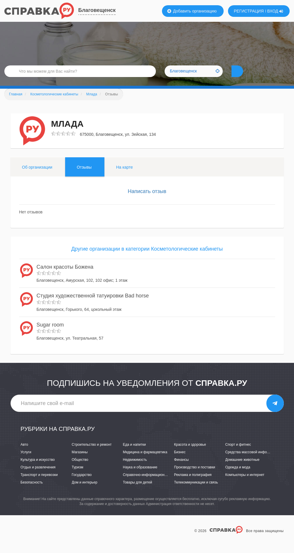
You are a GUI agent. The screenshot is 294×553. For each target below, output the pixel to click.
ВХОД (275, 11)
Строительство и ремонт (92, 453)
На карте (124, 176)
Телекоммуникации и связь (196, 491)
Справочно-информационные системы (154, 483)
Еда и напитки (134, 453)
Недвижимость (135, 468)
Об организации (37, 176)
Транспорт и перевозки (39, 483)
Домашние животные (242, 468)
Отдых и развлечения (38, 476)
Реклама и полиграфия (193, 483)
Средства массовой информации (252, 461)
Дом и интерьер (84, 491)
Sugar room (50, 333)
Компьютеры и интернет (245, 483)
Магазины (80, 461)
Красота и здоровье (190, 453)
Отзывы (84, 176)
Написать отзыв (147, 200)
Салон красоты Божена (65, 276)
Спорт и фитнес (238, 453)
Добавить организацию (192, 11)
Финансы (181, 468)
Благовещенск (97, 10)
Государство (82, 483)
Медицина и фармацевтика (145, 461)
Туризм (77, 476)
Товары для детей (137, 491)
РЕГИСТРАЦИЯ (249, 11)
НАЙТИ (247, 76)
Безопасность (32, 491)
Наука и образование (140, 476)
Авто (24, 453)
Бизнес (180, 461)
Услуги (26, 461)
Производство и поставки (194, 476)
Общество (80, 468)
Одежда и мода (237, 476)
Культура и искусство (38, 468)
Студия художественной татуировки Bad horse (93, 304)
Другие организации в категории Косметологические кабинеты (147, 258)
